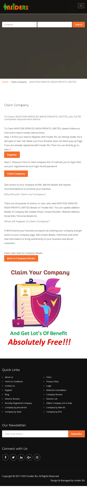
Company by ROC (54, 411)
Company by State (13, 411)
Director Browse (12, 398)
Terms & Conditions (14, 381)
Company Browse (54, 394)
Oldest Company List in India (59, 403)
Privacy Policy (52, 381)
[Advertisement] (43, 51)
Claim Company (16, 173)
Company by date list (55, 407)
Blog (7, 394)
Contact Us (10, 385)
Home (5, 81)
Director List (51, 398)
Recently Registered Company (18, 403)
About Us (9, 377)
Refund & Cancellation (56, 390)
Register (12, 154)
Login (48, 385)
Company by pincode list (16, 407)
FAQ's (49, 377)
